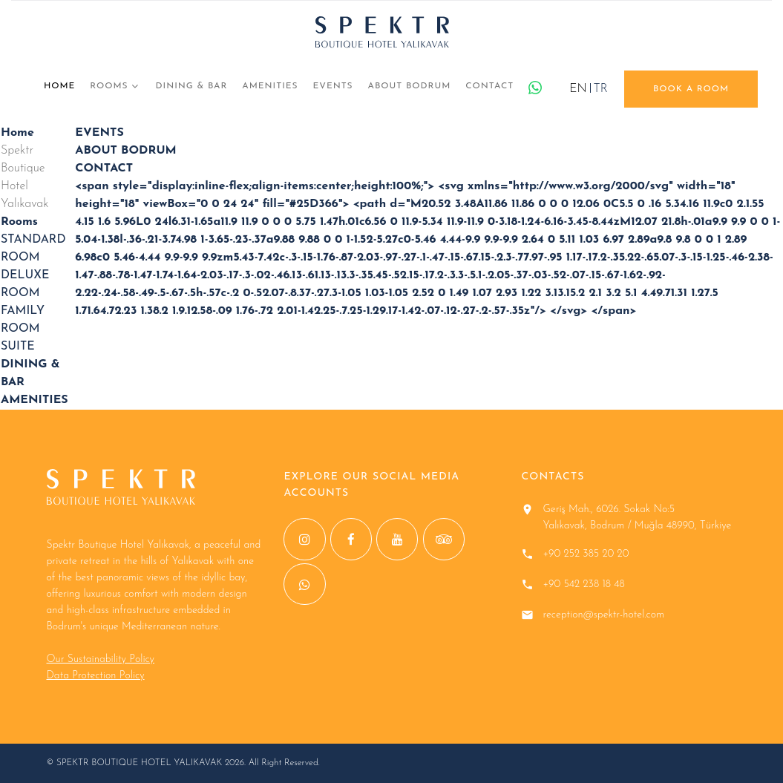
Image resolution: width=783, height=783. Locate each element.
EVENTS (333, 86)
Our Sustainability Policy (100, 659)
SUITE (18, 347)
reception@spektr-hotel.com (603, 614)
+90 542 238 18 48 (583, 584)
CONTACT (489, 86)
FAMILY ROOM (23, 320)
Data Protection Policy (96, 675)
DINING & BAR (192, 86)
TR (601, 89)
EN (577, 89)
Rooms (109, 86)
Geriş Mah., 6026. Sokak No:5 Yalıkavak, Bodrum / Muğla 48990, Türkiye (637, 517)
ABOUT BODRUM (409, 86)
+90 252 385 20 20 (586, 554)
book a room (691, 89)
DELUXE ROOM (25, 284)
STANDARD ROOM (33, 248)
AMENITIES (270, 86)
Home (59, 86)
